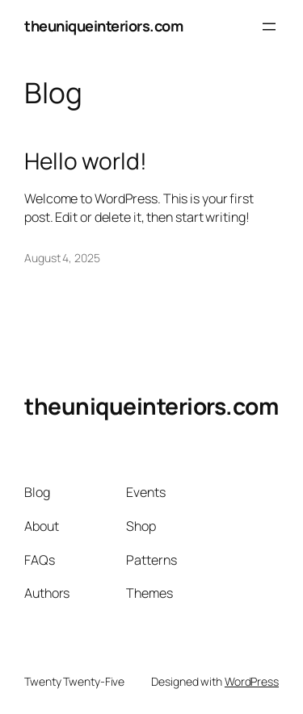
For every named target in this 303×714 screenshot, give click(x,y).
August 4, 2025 (62, 257)
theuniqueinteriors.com (103, 25)
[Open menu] (269, 26)
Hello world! (85, 161)
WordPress (252, 681)
